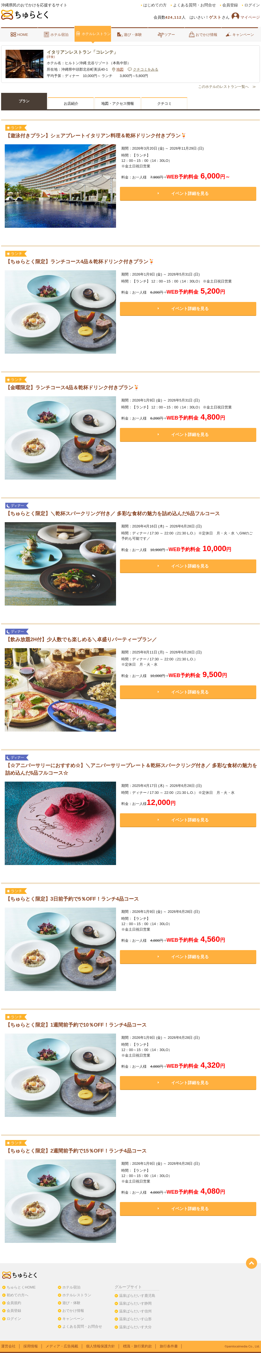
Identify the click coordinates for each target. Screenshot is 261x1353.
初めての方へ (17, 1295)
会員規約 (14, 1303)
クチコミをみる (145, 69)
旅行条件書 (169, 1346)
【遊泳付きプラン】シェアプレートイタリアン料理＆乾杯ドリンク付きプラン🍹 (96, 135)
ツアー (166, 34)
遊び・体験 (129, 34)
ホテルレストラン (93, 34)
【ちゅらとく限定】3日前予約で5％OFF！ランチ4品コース (72, 899)
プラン (24, 101)
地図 (120, 69)
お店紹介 (71, 103)
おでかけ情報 (203, 34)
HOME (19, 34)
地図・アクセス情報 (117, 103)
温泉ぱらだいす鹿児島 (137, 1295)
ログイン (252, 5)
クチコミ (164, 103)
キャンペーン (240, 34)
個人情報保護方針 (100, 1346)
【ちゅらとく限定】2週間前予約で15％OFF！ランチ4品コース (76, 1151)
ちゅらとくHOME (21, 1287)
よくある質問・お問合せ (194, 5)
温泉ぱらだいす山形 (135, 1319)
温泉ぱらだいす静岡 (135, 1303)
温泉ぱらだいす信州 (135, 1311)
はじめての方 (155, 5)
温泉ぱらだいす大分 (135, 1327)
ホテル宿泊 (56, 34)
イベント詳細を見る (190, 193)
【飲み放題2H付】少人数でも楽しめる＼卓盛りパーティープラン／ (81, 639)
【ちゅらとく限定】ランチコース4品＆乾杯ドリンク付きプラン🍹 (79, 261)
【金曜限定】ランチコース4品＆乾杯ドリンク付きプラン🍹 (72, 387)
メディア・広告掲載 (62, 1346)
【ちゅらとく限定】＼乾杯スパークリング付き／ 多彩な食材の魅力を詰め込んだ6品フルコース (112, 513)
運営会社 (8, 1346)
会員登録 (230, 5)
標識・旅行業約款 (137, 1346)
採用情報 (30, 1346)
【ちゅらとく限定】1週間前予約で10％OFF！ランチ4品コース (76, 1025)
